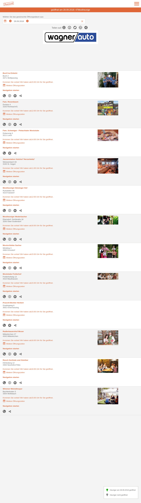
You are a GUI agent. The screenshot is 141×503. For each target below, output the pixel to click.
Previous (41, 50)
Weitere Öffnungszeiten (14, 85)
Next (100, 50)
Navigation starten (11, 90)
